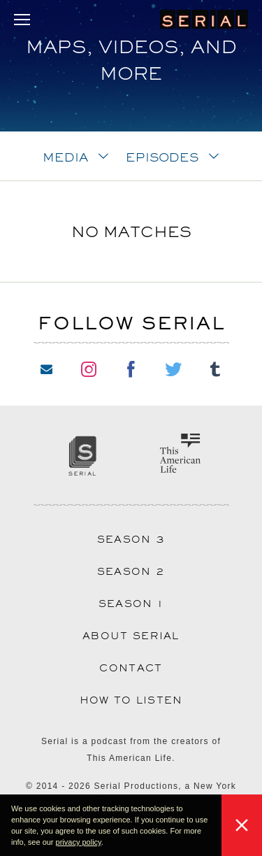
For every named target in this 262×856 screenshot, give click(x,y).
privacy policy (78, 842)
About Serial (131, 636)
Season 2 (131, 571)
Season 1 (131, 603)
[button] (106, 843)
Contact (130, 668)
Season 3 (131, 539)
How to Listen (131, 700)
